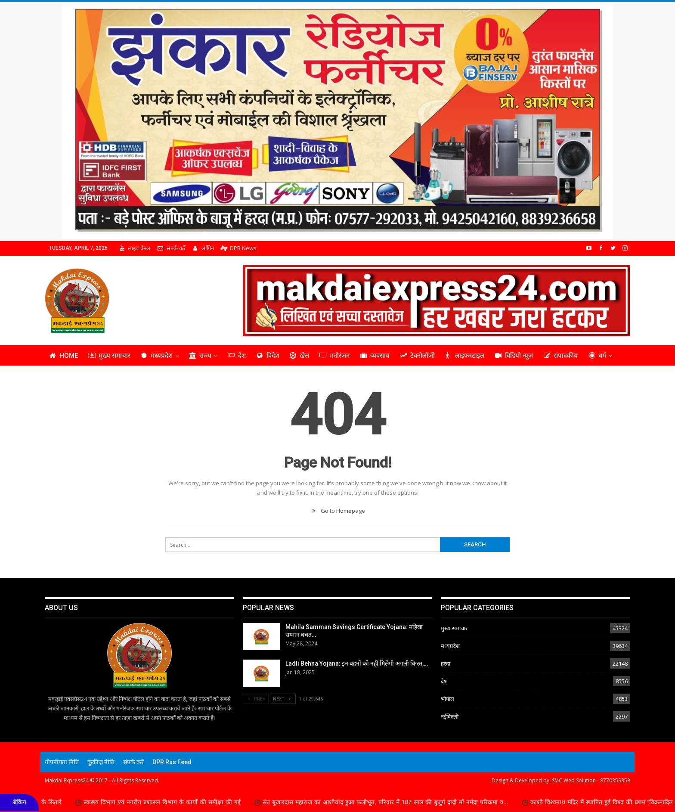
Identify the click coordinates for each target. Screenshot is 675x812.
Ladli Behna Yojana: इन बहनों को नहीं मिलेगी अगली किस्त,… (356, 663)
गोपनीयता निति (62, 762)
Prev (256, 698)
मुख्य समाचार (109, 356)
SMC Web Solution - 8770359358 (591, 780)
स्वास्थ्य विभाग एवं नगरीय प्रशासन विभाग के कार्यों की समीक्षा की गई (169, 802)
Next (283, 698)
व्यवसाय (374, 356)
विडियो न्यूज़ (513, 356)
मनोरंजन (334, 356)
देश (236, 356)
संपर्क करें (171, 248)
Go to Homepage (337, 510)
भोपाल (447, 699)
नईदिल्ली (449, 716)
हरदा (445, 663)
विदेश (267, 356)
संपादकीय (560, 356)
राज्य (200, 356)
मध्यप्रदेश (156, 356)
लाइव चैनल (134, 248)
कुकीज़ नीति (101, 762)
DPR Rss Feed (172, 762)
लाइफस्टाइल (465, 356)
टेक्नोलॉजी (417, 356)
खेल (299, 356)
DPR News (238, 248)
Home (63, 356)
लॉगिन (203, 248)
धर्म (597, 356)
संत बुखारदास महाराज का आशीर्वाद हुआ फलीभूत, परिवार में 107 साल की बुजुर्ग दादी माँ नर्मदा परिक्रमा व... (393, 802)
